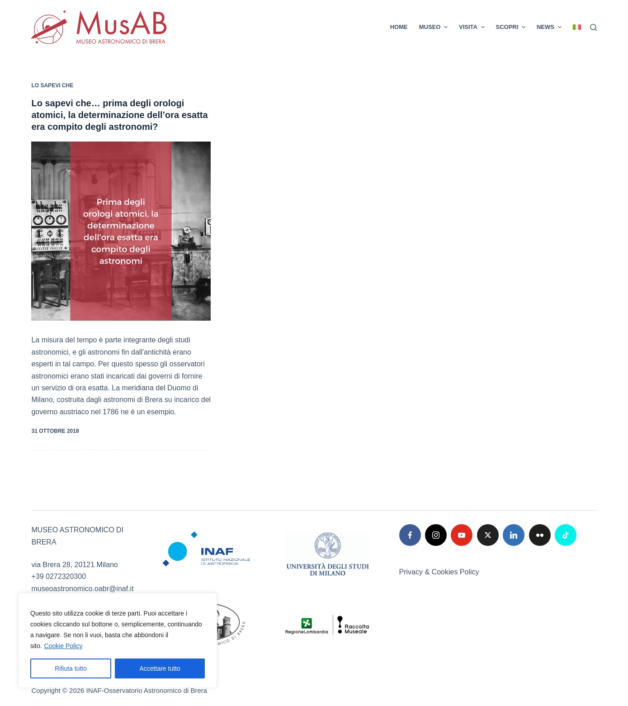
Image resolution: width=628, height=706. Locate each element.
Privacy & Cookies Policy (439, 572)
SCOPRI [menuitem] (512, 27)
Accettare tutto (160, 668)
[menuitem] (574, 27)
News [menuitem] (550, 27)
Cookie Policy (63, 645)
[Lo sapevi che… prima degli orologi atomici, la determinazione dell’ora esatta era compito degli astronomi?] (121, 231)
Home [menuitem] (399, 27)
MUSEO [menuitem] (434, 27)
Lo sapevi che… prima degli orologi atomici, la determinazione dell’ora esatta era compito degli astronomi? (119, 115)
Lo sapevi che (52, 85)
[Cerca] (593, 27)
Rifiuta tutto (71, 668)
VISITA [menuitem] (473, 27)
